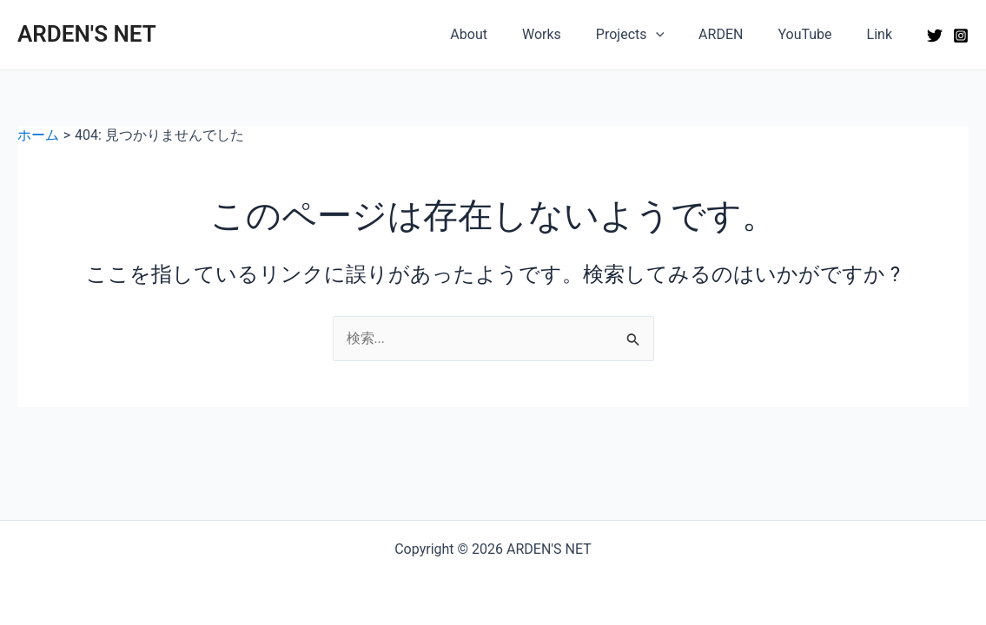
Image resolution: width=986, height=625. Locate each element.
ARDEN (738, 34)
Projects (654, 34)
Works (572, 34)
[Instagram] (961, 35)
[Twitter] (935, 35)
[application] (680, 34)
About (507, 34)
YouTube (815, 34)
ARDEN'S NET (86, 34)
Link (883, 34)
